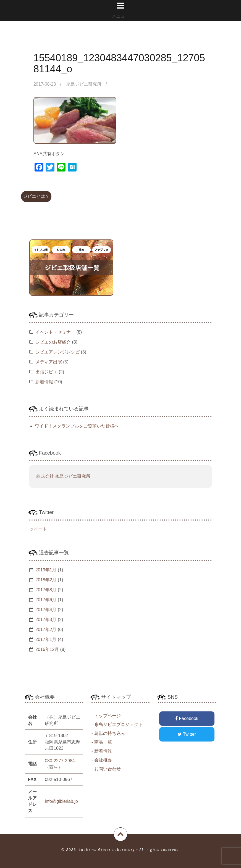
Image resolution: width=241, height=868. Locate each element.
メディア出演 (48, 362)
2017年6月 (46, 599)
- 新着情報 (101, 751)
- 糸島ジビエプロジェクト (117, 724)
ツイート (38, 529)
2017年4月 (46, 609)
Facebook (186, 718)
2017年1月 (46, 639)
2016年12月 (47, 649)
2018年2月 (46, 579)
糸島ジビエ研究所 (84, 84)
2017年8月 (46, 589)
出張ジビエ (46, 372)
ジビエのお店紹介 (53, 342)
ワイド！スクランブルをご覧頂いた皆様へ (77, 426)
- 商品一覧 (101, 742)
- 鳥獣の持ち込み (108, 733)
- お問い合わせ (106, 768)
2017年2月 (46, 629)
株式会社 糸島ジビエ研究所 (63, 476)
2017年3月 (46, 619)
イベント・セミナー (55, 332)
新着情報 (44, 381)
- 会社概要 (101, 760)
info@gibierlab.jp (61, 801)
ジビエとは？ (36, 196)
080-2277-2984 (60, 760)
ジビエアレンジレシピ (57, 352)
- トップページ (106, 715)
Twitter (187, 734)
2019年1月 (46, 570)
